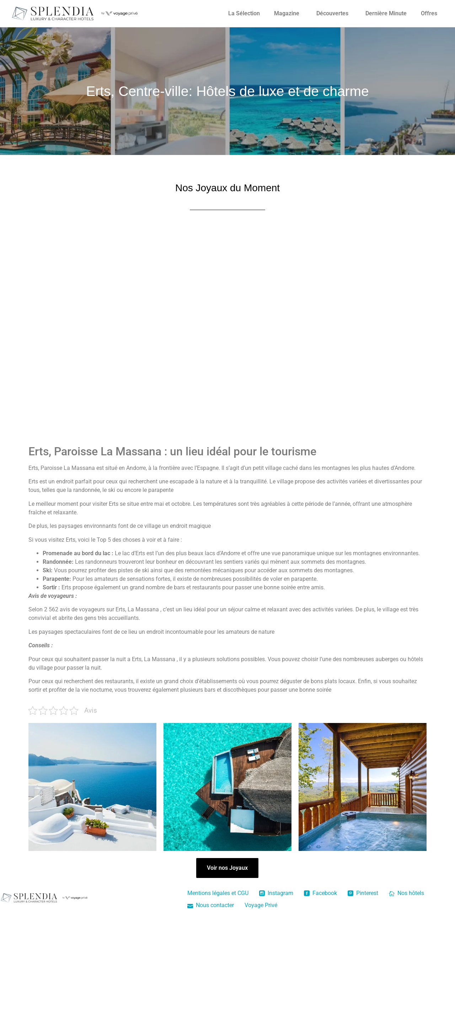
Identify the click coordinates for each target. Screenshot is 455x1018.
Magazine (286, 13)
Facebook (320, 893)
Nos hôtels (406, 893)
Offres (429, 13)
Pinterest (363, 893)
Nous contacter (210, 905)
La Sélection (244, 13)
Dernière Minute (386, 13)
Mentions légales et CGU (217, 893)
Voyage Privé (261, 905)
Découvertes (332, 13)
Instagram (276, 893)
